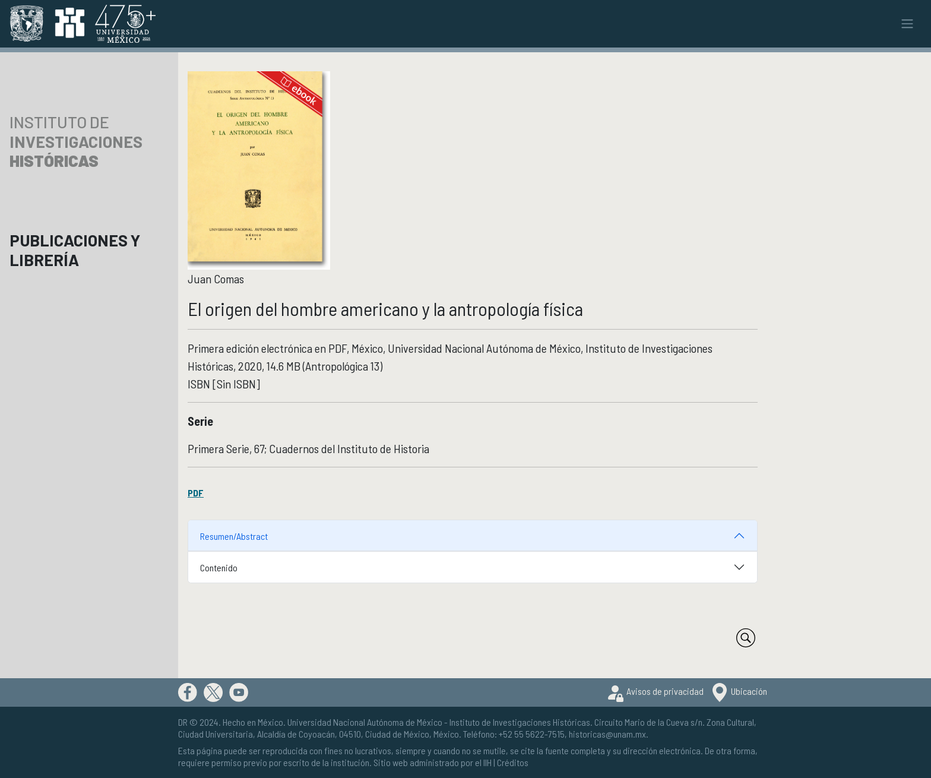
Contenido (219, 567)
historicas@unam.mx (607, 733)
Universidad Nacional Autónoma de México (364, 722)
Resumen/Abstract (234, 536)
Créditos (512, 762)
